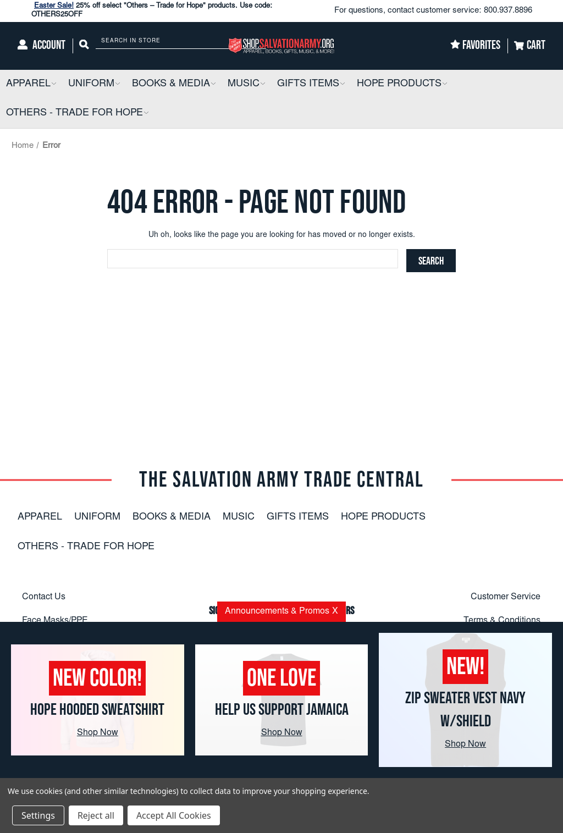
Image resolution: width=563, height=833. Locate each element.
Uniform (97, 517)
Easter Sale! (54, 6)
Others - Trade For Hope (86, 547)
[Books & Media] (174, 84)
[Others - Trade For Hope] (77, 113)
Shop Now (97, 733)
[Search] (84, 46)
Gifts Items (298, 517)
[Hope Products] (402, 84)
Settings (38, 815)
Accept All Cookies (173, 815)
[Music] (246, 84)
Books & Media (172, 517)
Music (239, 517)
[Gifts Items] (311, 84)
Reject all (96, 815)
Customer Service (505, 597)
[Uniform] (94, 84)
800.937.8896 (508, 11)
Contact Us (43, 597)
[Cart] (529, 46)
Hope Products (383, 517)
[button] (53, 84)
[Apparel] (31, 84)
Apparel (40, 517)
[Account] (41, 46)
